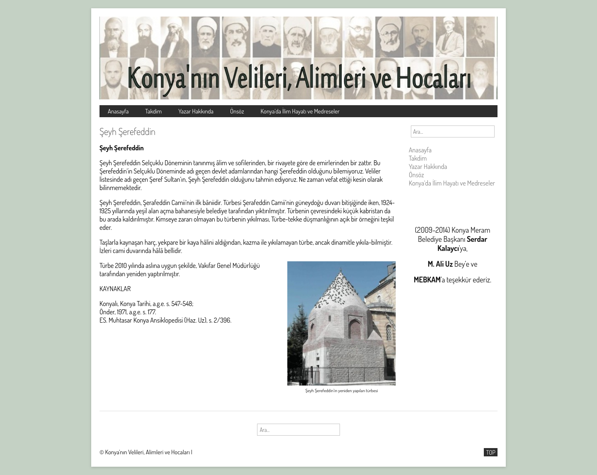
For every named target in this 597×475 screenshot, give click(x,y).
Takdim (153, 111)
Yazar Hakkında (196, 111)
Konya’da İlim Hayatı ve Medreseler (300, 111)
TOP (490, 452)
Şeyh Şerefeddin (127, 131)
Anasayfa (118, 111)
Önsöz (237, 111)
